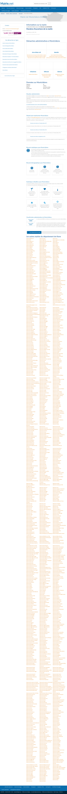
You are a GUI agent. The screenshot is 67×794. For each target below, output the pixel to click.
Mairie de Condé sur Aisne (31, 369)
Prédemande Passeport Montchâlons (56, 56)
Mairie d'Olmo (29, 588)
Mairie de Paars (56, 595)
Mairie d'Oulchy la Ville (30, 595)
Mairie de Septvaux (56, 698)
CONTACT (2, 792)
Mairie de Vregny (29, 774)
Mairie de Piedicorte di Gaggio (45, 613)
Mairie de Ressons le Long (44, 648)
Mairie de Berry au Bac (44, 284)
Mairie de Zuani (29, 781)
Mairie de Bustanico (56, 318)
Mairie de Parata (29, 599)
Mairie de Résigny (29, 648)
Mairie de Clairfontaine (44, 363)
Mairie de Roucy (29, 656)
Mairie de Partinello (30, 603)
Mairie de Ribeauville (57, 649)
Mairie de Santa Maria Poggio (58, 689)
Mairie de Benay (29, 281)
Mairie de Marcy (56, 521)
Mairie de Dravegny (56, 402)
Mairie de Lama (42, 483)
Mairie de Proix (42, 636)
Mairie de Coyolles (43, 383)
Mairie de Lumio (56, 514)
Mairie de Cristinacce (43, 387)
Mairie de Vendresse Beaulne (31, 747)
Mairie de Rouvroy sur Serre (45, 658)
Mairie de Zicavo (43, 778)
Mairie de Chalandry (56, 344)
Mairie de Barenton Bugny (58, 269)
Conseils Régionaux (17, 792)
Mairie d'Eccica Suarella (30, 405)
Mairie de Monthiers (57, 553)
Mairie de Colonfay (43, 367)
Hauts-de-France (58, 95)
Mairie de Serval (43, 705)
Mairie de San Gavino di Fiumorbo (46, 682)
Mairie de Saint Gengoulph (45, 667)
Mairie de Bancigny (30, 269)
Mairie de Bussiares (43, 318)
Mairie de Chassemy (43, 348)
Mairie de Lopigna (29, 510)
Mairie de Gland (56, 444)
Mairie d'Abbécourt (30, 238)
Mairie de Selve (29, 479)
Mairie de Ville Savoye (30, 762)
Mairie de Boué (42, 300)
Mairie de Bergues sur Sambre (45, 281)
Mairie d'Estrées (29, 413)
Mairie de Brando (43, 307)
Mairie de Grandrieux (57, 449)
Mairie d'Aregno (56, 256)
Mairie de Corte (42, 373)
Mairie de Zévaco (29, 778)
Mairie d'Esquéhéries (43, 410)
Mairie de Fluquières (30, 426)
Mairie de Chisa (29, 359)
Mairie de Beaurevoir (43, 276)
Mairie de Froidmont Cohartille (45, 437)
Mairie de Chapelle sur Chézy (58, 472)
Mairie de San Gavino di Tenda (58, 682)
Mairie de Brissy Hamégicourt (32, 313)
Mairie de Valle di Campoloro (45, 736)
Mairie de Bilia (42, 292)
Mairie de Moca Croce (30, 538)
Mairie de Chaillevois (43, 344)
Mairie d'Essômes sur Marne (58, 411)
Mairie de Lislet (56, 507)
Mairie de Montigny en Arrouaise (59, 555)
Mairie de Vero (42, 751)
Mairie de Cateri (56, 337)
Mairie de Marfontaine (30, 524)
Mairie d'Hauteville (30, 461)
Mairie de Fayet (56, 418)
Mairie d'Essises (42, 411)
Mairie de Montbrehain (57, 549)
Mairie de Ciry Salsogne (57, 361)
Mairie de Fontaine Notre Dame (46, 429)
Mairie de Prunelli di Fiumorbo (32, 639)
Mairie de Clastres (29, 364)
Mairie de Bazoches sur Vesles (45, 275)
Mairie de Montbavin (44, 549)
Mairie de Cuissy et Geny (57, 392)
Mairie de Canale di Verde (57, 325)
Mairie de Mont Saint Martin (45, 548)
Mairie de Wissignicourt (30, 777)
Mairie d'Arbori (55, 254)
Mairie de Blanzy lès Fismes (58, 294)
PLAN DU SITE (7, 792)
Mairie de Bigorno (56, 291)
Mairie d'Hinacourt (56, 461)
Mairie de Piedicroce (56, 613)
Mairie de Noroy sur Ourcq (58, 576)
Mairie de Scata (29, 697)
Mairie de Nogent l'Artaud (44, 575)
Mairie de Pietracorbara (57, 616)
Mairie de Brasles (56, 307)
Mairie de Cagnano (43, 319)
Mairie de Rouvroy (29, 658)
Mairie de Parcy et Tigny (44, 599)
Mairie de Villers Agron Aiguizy (32, 766)
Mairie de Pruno (43, 639)
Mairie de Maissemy (56, 518)
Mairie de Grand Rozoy (57, 448)
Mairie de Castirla (29, 337)
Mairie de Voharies (43, 771)
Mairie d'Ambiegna (56, 248)
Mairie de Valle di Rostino (31, 737)
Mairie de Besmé (29, 287)
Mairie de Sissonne (43, 708)
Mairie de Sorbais (29, 713)
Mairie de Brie (42, 311)
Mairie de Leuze (43, 503)
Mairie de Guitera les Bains (58, 455)
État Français (56, 792)
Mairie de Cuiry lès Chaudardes (32, 392)
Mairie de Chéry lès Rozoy (31, 354)
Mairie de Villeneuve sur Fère (31, 764)
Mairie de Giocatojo (43, 442)
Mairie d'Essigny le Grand (57, 410)
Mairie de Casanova (43, 333)
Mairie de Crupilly (43, 390)
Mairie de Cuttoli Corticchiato (58, 394)
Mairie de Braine (43, 304)
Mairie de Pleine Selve (57, 622)
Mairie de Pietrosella (30, 618)
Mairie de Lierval (29, 506)
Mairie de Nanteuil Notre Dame (45, 568)
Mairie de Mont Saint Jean (31, 548)
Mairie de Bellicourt (43, 280)
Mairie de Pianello (43, 610)
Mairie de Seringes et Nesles (58, 701)
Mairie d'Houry (29, 464)
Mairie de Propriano (56, 636)
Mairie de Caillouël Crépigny (58, 319)
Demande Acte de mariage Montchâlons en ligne (36, 56)
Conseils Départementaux (36, 792)
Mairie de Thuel (29, 495)
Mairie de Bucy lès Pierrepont (31, 317)
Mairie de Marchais (43, 521)
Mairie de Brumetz (43, 313)
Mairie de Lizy (29, 509)
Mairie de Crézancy (30, 387)
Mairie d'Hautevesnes (57, 460)
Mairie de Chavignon (57, 350)
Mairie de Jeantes (56, 467)
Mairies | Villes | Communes (11, 13)
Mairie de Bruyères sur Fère (45, 314)
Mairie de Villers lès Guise (44, 767)
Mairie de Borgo (43, 299)
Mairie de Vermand (43, 749)
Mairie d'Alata (55, 244)
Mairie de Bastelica (43, 273)
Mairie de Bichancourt (57, 290)
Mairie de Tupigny (56, 731)
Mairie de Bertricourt (43, 286)
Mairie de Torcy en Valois (31, 726)
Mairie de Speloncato (57, 716)
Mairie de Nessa (43, 570)
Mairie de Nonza (43, 576)
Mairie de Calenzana (56, 321)
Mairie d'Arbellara (43, 254)
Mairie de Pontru (56, 629)
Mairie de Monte (43, 551)
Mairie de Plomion (43, 624)
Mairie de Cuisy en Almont (31, 394)
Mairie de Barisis (56, 271)
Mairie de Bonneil (43, 298)
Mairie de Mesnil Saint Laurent (58, 533)
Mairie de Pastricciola (44, 605)
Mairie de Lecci (55, 495)
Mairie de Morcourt (30, 560)
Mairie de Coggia (56, 364)
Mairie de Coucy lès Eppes (31, 377)
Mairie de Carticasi (43, 330)
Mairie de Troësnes (43, 729)
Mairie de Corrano (56, 372)
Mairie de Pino (29, 621)
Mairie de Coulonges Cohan (45, 377)
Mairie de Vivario (56, 770)
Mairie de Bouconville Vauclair (32, 300)
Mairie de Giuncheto (30, 444)
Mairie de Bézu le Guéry (30, 290)
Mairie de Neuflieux (30, 571)
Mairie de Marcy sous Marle (31, 522)
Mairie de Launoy (43, 490)
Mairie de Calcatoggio (44, 321)
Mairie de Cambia (43, 322)
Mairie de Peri (42, 607)
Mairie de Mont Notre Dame (58, 547)
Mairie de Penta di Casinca (58, 606)
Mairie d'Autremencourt (31, 265)
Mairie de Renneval (43, 647)
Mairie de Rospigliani (57, 655)
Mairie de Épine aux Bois (44, 471)
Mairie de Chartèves (30, 348)
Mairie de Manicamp (57, 520)
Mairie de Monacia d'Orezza (31, 541)
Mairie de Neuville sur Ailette (45, 572)
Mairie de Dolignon (30, 400)
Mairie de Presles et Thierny (31, 635)
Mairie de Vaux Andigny (30, 741)
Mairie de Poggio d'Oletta (31, 625)
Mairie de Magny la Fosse (44, 518)
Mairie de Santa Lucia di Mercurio (46, 687)
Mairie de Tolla (42, 725)
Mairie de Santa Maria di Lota (31, 689)
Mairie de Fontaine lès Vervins (32, 429)
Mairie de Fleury (56, 424)
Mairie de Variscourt (30, 739)
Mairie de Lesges (56, 499)
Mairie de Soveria (43, 716)
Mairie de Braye (42, 309)
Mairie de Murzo (56, 566)
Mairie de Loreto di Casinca (58, 510)
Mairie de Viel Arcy (56, 756)
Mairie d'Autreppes (43, 265)
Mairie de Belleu (29, 280)
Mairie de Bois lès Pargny (44, 296)
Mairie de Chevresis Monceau (32, 356)
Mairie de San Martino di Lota (32, 685)
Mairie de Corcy (42, 372)
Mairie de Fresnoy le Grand (31, 436)
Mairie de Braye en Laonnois (58, 309)
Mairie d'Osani (42, 593)
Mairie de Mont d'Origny (44, 547)
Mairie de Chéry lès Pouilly (58, 353)
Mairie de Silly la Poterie (30, 706)
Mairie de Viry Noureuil (30, 770)
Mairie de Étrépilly (29, 415)
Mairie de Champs (56, 345)
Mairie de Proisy (29, 636)
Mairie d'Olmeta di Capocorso (45, 586)
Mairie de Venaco (43, 744)
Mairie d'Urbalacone (56, 732)
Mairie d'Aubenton (43, 261)
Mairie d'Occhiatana (30, 582)
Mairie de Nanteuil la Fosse (31, 568)
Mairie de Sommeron (30, 712)
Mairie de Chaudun (30, 350)
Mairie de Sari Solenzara (44, 694)
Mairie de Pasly (42, 603)
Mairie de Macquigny (30, 518)
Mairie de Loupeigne (57, 511)
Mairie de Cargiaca (56, 329)
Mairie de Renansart (30, 647)
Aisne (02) (20, 13)
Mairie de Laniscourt (43, 487)
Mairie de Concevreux (44, 368)
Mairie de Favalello (29, 418)
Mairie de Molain (56, 538)
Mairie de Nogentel (56, 575)
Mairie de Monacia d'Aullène (58, 540)
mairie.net (3, 13)
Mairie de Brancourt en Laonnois (59, 304)
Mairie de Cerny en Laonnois (45, 341)
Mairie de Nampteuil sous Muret (59, 567)
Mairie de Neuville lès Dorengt (45, 478)
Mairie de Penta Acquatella (45, 606)
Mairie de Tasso (42, 721)
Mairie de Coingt (56, 365)
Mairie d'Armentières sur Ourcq (46, 257)
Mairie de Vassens (43, 739)
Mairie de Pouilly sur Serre (44, 632)
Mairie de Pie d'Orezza (30, 613)
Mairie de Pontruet (30, 630)
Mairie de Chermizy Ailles (31, 353)
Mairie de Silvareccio (43, 706)
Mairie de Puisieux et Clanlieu (31, 640)
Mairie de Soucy (56, 714)
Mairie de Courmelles (44, 380)
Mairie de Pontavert (43, 629)
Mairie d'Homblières (57, 463)
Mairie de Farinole (43, 417)
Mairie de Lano (55, 487)
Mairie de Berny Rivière (57, 283)
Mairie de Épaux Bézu (57, 406)
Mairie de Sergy (42, 701)
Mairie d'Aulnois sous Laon (58, 264)
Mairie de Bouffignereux (57, 300)
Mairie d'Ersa (28, 410)
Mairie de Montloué (43, 559)
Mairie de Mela (29, 530)
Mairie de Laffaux (56, 480)
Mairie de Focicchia (56, 426)
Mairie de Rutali (56, 660)
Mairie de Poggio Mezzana (45, 626)
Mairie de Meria (56, 532)
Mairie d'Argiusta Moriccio (31, 257)
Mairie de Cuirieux (43, 391)
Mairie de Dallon (29, 396)
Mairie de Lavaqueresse (30, 491)
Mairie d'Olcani (29, 584)
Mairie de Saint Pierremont (58, 671)
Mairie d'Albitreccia (43, 245)
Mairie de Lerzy (42, 498)
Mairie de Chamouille (44, 345)
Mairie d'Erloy (42, 409)
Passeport (35, 8)
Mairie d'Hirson (29, 463)
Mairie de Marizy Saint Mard (45, 525)
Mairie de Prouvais (29, 637)
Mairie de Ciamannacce (57, 360)
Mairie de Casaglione (30, 332)
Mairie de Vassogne (30, 740)
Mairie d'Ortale (42, 591)
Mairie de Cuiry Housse (57, 391)
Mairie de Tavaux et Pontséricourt (32, 722)
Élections (61, 792)
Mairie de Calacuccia (30, 321)
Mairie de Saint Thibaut (30, 675)
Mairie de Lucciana (43, 513)
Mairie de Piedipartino (44, 614)
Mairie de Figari (42, 422)
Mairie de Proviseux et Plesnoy (45, 637)
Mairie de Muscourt (30, 567)
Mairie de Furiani (56, 437)
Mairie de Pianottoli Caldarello (32, 611)
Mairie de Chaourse (30, 346)
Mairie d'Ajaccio (56, 242)
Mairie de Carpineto (30, 330)
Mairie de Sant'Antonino (31, 687)
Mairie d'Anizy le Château (57, 252)
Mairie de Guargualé (56, 453)
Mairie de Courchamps (30, 380)
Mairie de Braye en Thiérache (31, 310)
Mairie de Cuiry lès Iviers (44, 392)
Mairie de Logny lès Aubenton (45, 509)
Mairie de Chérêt (56, 352)
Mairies (3, 8)
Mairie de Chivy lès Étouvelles (32, 360)
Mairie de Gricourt (29, 451)
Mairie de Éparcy (43, 406)
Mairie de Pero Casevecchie (31, 609)
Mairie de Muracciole (43, 564)
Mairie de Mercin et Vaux (44, 532)
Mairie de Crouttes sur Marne (58, 388)
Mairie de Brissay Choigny (58, 311)
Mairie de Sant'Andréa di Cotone (59, 686)
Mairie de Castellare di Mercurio (46, 334)
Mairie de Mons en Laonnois (31, 547)
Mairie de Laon (29, 488)
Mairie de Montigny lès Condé (32, 557)
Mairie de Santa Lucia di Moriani (59, 687)
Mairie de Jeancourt (43, 467)
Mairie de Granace (43, 448)
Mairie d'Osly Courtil (57, 593)
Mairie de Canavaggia (44, 326)
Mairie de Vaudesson (57, 740)
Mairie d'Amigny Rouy (30, 250)
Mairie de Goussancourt (57, 445)
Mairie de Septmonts (44, 698)
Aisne (48, 95)
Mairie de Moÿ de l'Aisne (31, 564)
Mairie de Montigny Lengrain (58, 556)
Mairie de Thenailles (43, 724)
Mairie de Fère (42, 474)
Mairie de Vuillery (43, 774)
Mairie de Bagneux (43, 268)
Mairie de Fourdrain (56, 432)
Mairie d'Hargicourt (43, 459)
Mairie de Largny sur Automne (58, 488)
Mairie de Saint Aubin (30, 663)
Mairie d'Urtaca (42, 733)
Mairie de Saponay (56, 693)
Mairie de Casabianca (57, 330)
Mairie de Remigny (56, 645)
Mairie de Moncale (56, 541)
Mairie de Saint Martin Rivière (58, 668)
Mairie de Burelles (29, 318)
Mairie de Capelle (43, 472)
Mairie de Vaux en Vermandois (45, 741)
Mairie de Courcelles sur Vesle (58, 379)
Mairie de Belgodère (30, 279)
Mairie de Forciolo (56, 430)
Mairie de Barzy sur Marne (58, 272)
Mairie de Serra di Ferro (57, 702)
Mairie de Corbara (56, 371)
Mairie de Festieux (43, 421)
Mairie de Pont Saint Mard (31, 629)
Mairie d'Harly (55, 459)
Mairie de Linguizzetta (44, 507)
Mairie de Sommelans (57, 710)
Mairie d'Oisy (55, 583)
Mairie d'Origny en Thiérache (58, 590)
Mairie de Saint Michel (30, 670)
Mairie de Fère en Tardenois (58, 419)
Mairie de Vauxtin (56, 743)
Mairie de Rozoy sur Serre (31, 660)
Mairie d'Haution (43, 461)
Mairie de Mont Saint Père (58, 548)
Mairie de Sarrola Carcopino (58, 694)
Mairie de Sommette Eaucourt (45, 712)
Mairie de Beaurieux (56, 276)
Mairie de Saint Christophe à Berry (59, 663)
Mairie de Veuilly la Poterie (45, 754)
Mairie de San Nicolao (44, 685)
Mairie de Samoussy (56, 678)
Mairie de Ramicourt (57, 643)
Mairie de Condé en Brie (57, 368)
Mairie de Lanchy (56, 483)
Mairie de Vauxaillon (57, 741)
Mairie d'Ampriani (43, 250)
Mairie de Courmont (57, 380)
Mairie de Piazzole (56, 611)
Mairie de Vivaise (43, 770)
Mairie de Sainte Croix (57, 675)
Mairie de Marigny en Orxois (31, 525)
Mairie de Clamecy (56, 363)
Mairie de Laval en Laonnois (58, 490)
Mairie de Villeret (56, 764)
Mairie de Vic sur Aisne (57, 755)
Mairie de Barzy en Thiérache (45, 272)
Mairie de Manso (29, 521)
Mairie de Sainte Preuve (57, 676)
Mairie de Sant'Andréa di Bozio (45, 686)
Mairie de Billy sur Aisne (57, 292)
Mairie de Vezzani (43, 755)
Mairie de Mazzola (56, 529)
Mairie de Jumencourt (57, 468)
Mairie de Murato (56, 564)
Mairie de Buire (42, 317)
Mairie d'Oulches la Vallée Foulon (59, 594)
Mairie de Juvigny (56, 469)
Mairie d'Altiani (29, 248)
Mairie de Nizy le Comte (44, 574)
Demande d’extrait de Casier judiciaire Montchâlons (56, 57)
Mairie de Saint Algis (56, 662)
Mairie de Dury (42, 403)
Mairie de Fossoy (43, 432)
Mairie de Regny (56, 644)
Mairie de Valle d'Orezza (30, 736)
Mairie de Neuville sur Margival (58, 572)
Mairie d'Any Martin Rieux (58, 253)
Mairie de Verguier (43, 495)
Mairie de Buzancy (29, 319)
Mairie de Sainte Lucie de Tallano (46, 676)
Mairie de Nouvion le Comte (45, 578)
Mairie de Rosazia (43, 655)
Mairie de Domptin (56, 400)
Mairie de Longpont (56, 509)
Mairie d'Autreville (56, 265)
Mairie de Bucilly (29, 315)
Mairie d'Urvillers (56, 733)
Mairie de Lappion (43, 488)
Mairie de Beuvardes (57, 288)
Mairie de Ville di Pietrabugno (58, 760)
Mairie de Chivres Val (57, 359)
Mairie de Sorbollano (57, 713)
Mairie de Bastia (29, 275)
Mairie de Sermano (30, 702)
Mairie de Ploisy (29, 624)
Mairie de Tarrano (56, 720)
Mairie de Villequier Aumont (45, 764)
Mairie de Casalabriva (44, 332)
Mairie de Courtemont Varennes (32, 382)
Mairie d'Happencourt (44, 457)
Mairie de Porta (56, 478)
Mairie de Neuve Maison (57, 571)
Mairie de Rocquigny (30, 652)
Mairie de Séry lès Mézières (58, 705)
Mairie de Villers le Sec (30, 767)
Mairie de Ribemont (30, 651)
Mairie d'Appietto (29, 254)
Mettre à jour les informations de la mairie (33, 34)
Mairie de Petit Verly (43, 609)
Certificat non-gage (6, 10)
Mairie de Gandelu (43, 438)
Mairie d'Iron (55, 464)
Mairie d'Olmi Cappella (44, 587)
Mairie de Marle (29, 526)
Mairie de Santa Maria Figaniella (46, 689)
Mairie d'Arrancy (56, 257)
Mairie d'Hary (42, 460)
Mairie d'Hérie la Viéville (57, 492)
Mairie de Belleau (43, 279)
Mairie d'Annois (29, 253)
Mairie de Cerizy (29, 341)
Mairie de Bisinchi (43, 294)
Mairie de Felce (29, 419)
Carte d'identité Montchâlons (56, 55)
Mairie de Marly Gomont (44, 526)
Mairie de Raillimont (43, 643)
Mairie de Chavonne (43, 352)
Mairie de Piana (29, 610)
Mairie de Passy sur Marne (31, 605)
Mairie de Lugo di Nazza (44, 514)
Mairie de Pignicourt (43, 620)
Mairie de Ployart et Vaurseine (58, 624)
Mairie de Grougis (56, 452)
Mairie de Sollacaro (43, 710)
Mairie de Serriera (56, 703)
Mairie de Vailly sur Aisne (44, 735)
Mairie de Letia (42, 501)
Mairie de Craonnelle (57, 384)
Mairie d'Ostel (29, 594)
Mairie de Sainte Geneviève (31, 676)
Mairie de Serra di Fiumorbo (31, 703)
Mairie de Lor (42, 510)
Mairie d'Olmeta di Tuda (57, 586)
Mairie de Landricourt (30, 487)
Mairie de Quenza (56, 640)
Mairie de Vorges (29, 772)
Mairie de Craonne (43, 384)
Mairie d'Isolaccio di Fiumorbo (32, 465)
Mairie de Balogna (56, 268)
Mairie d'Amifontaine (57, 249)
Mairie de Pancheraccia (30, 598)
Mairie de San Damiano (44, 679)
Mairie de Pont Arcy (56, 628)
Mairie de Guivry (29, 456)
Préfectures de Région (26, 792)
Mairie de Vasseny (56, 739)
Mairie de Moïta (43, 538)
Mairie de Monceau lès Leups (58, 543)
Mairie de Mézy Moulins (57, 536)
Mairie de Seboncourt (57, 697)
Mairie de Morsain (29, 561)
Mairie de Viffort (56, 758)
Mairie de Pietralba (30, 617)
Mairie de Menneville (57, 530)
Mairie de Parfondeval (57, 599)
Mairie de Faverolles (43, 418)
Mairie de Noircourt (30, 576)
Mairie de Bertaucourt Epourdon (59, 284)
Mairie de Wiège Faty (43, 775)
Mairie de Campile (56, 323)
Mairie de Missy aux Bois (31, 537)
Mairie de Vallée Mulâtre (57, 479)
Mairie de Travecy (43, 728)
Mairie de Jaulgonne (30, 467)
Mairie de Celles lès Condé (31, 340)
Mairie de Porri (55, 630)
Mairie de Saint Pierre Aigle (31, 671)
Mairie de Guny (42, 456)
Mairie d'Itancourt (43, 465)
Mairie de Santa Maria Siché (31, 690)
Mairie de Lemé (42, 497)
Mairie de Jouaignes (43, 468)
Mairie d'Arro (28, 258)
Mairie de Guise (42, 455)
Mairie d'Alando (43, 244)
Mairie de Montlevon (30, 559)
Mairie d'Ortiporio (56, 591)
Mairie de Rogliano (56, 652)
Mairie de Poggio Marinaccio (31, 626)
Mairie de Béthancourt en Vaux (32, 288)
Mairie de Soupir (29, 716)
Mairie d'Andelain (29, 252)
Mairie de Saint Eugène (57, 664)
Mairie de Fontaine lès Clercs (58, 428)
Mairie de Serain (43, 699)
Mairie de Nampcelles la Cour (45, 567)
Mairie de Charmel (43, 492)
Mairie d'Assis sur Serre (30, 260)
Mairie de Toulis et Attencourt (45, 726)
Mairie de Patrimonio (57, 605)
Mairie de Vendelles (56, 744)
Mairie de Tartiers (29, 721)
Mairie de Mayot (43, 529)
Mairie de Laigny (29, 483)
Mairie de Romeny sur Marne (45, 653)
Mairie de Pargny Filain (57, 601)
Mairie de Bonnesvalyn (57, 298)
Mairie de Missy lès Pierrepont (45, 537)
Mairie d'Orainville (29, 590)
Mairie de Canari (29, 326)
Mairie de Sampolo (30, 679)
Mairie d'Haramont (56, 457)
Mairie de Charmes (56, 346)
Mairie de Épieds (29, 407)
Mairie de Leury (29, 503)
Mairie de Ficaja (56, 421)
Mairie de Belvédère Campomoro (59, 280)
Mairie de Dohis (56, 399)
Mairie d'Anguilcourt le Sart (45, 252)
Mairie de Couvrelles (57, 382)
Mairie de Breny (29, 311)
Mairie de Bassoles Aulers (31, 273)
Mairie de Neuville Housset (31, 478)
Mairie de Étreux (43, 415)
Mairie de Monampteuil (44, 541)
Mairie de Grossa (29, 452)
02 (53, 106)
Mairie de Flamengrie (44, 475)
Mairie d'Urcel (29, 733)
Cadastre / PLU (46, 8)
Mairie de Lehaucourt (30, 497)
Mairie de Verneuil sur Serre (31, 751)
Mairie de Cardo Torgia (30, 329)
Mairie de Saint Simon (57, 674)
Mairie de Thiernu (29, 725)
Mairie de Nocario (56, 574)
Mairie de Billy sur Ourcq (31, 294)
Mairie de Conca (29, 368)
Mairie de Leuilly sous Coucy (58, 501)
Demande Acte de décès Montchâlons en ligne (36, 57)
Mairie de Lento (29, 498)
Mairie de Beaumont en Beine (32, 276)
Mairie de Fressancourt (44, 436)
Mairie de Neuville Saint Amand (32, 572)
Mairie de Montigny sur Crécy (58, 557)
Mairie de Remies (43, 645)
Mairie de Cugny (29, 391)
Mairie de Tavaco (56, 721)
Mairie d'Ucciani (29, 732)
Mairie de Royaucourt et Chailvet (59, 658)
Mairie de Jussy (42, 469)
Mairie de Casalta (56, 332)
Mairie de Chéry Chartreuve (45, 353)
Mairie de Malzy (43, 520)
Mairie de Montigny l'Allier (31, 556)
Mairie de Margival (43, 524)
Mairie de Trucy (29, 731)
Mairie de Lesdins (43, 499)
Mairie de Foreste (29, 432)
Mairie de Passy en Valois (57, 603)
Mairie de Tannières (43, 720)
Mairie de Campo (43, 325)
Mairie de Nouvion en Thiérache (32, 494)
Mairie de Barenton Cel (30, 271)
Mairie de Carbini (29, 327)
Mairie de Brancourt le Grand (31, 307)
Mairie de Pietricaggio (57, 617)
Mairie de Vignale (43, 759)
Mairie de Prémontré (43, 633)
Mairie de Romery (56, 653)
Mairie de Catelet (29, 492)
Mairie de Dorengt (29, 402)
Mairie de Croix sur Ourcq (31, 474)
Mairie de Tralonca (29, 728)
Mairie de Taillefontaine (44, 718)
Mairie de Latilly (29, 490)
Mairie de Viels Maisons (30, 758)
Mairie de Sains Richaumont (45, 662)
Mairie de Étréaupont (44, 414)
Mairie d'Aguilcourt (30, 241)
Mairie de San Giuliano (44, 683)
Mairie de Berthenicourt (30, 286)
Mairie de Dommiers (43, 400)
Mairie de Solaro (29, 710)
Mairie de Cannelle (56, 326)
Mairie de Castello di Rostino (58, 334)
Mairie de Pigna (29, 620)
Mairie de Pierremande (57, 614)
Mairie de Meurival (29, 536)
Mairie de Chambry (30, 345)
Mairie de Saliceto (43, 678)
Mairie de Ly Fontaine (57, 515)
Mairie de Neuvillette (30, 574)
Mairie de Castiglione (43, 336)
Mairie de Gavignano (30, 440)
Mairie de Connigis (29, 371)
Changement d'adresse (26, 10)
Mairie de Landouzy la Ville (58, 484)
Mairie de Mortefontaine (57, 561)
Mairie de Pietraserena (44, 617)
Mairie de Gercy (42, 440)
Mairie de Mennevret (30, 532)
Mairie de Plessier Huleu (44, 494)
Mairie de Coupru (56, 377)
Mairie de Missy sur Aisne (57, 537)
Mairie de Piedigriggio (30, 614)
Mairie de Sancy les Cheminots (58, 685)
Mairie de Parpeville (56, 602)
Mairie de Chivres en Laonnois (45, 359)
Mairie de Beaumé (56, 275)
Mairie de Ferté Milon (30, 475)
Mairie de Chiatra (29, 357)
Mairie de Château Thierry (58, 348)
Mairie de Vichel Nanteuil (31, 756)
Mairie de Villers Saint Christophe (59, 767)
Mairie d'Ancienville (56, 250)
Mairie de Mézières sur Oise (45, 536)
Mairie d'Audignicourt (44, 263)
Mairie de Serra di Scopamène (45, 703)
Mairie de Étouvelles (30, 414)
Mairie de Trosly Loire (57, 729)
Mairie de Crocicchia (30, 388)
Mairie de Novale (43, 579)
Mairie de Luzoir (43, 515)
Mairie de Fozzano (29, 433)
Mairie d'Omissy (56, 588)
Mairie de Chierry (43, 357)
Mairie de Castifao (29, 336)
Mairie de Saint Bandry (44, 663)
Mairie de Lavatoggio (44, 491)
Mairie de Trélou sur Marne (31, 729)
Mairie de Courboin (43, 379)
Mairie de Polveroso (30, 628)
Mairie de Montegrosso (57, 551)
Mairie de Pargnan (43, 601)
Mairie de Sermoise (43, 702)
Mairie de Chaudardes (57, 349)
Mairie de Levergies (56, 503)
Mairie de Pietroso (43, 618)
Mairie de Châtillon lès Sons (31, 349)
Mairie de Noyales (29, 580)
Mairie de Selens (29, 698)
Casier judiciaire (15, 10)
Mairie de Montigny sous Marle (45, 557)
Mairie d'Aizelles (29, 242)
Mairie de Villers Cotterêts (44, 766)
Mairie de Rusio (42, 660)
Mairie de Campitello (30, 325)
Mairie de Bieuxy (29, 291)
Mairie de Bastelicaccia (57, 273)
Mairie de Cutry (42, 394)
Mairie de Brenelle (56, 310)
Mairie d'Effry (42, 405)
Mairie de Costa (56, 373)
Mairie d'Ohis (28, 583)
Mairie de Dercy (42, 398)
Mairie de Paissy (29, 597)
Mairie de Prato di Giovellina (58, 632)
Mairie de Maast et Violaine (31, 517)
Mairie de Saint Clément (30, 664)
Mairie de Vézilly (29, 755)
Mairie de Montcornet (30, 551)
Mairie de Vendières (56, 745)
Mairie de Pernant (56, 607)
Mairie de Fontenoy (43, 430)
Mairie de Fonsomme (44, 428)
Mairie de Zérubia (56, 777)
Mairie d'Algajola (29, 246)
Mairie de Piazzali (43, 611)
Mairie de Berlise (29, 283)
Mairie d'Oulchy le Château (45, 595)
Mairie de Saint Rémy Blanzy (45, 674)
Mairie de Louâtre (43, 511)
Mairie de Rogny (29, 653)
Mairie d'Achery (42, 238)
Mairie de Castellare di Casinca (32, 334)
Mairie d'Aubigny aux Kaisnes (58, 261)
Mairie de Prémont (30, 633)
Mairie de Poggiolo (56, 626)
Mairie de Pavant (29, 606)
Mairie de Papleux (56, 598)
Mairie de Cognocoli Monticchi (32, 365)
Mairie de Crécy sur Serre (44, 386)
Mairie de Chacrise (29, 344)
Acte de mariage (19, 8)
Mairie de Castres (43, 337)
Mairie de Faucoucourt (57, 417)
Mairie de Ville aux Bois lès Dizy (32, 480)
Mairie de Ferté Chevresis (57, 474)
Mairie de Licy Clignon (57, 505)
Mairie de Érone (56, 409)
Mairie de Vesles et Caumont (58, 752)
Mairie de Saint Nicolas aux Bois (46, 670)
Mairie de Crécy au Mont (31, 386)
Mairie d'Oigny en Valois (44, 583)
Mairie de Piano (56, 610)
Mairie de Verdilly (29, 749)
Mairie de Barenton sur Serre (45, 271)
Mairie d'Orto (28, 593)
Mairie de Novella (56, 579)
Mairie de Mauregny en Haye (58, 528)
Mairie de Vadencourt (30, 735)
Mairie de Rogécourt (43, 652)
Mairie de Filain (56, 422)
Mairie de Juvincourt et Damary (32, 471)
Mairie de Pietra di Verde (44, 616)
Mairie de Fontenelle (30, 430)
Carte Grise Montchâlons (46, 74)
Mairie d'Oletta (42, 584)
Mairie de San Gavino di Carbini (32, 682)
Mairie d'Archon (29, 256)
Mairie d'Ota (42, 594)
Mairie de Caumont (43, 338)
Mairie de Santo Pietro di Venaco (46, 693)
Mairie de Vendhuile (43, 745)
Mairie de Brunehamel (57, 313)
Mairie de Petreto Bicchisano (58, 609)
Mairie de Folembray (30, 428)
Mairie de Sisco (29, 708)
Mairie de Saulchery (43, 695)
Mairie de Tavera (43, 722)
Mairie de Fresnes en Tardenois (58, 434)
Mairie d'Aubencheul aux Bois (32, 261)
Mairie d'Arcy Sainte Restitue (45, 256)
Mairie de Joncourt (29, 468)
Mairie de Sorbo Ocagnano (45, 713)
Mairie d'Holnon (43, 463)
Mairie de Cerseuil (29, 342)
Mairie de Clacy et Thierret (31, 363)
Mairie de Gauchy (56, 438)
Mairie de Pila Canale (57, 620)
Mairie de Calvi (29, 322)
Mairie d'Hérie (55, 475)
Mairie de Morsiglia (43, 561)
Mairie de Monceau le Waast (45, 543)
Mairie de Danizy (29, 398)
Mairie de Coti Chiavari (30, 375)
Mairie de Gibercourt (30, 442)
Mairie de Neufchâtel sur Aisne (58, 570)
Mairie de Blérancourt (30, 295)
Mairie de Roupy (56, 656)
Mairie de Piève (56, 618)
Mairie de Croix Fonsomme (45, 388)
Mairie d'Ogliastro (43, 582)
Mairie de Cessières (56, 342)
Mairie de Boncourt (56, 296)
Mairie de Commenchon (57, 367)
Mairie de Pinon (43, 621)
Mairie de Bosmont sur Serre (58, 299)
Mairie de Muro (42, 566)
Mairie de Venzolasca (44, 748)
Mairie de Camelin (56, 322)
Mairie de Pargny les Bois (44, 602)
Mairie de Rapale (43, 644)
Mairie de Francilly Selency (45, 433)
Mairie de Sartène (29, 695)
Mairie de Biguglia (29, 292)
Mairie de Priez (42, 635)
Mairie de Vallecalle (43, 737)
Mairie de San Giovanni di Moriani (32, 683)
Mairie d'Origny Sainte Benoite (32, 591)
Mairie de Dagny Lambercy (58, 395)
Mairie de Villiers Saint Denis (45, 768)
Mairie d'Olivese (56, 584)
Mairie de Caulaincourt (30, 338)
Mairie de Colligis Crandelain (31, 367)
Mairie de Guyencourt (57, 456)
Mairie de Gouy (29, 448)
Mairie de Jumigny (29, 469)
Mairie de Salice (29, 678)
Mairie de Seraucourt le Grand (58, 699)
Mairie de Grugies (29, 453)
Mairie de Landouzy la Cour (45, 484)
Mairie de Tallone (29, 720)
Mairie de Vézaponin (57, 754)
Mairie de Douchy (43, 402)
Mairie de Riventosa (43, 651)
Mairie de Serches (29, 701)
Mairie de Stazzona (30, 717)
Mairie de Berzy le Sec (57, 286)
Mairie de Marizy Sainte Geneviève (59, 525)
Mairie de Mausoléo (30, 529)
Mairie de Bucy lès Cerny (57, 315)
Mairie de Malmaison (30, 476)
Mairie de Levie (29, 505)
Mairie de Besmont (43, 287)
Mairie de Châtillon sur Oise (45, 349)
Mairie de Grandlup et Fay (44, 449)
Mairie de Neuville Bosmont (45, 476)
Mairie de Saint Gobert (30, 668)
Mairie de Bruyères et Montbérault (33, 314)
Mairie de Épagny (29, 406)
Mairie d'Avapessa (29, 267)
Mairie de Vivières (29, 771)
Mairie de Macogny (56, 517)
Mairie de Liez (55, 506)
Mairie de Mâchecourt (44, 517)
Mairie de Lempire (56, 497)
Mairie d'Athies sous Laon (44, 260)
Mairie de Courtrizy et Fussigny (45, 382)
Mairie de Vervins (29, 752)
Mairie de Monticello (43, 555)
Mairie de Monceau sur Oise (31, 545)
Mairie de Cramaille (30, 384)
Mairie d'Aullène (43, 264)
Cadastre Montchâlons (33, 74)
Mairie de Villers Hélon (57, 766)
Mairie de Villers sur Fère (31, 768)
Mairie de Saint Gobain (57, 667)
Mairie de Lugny (29, 514)
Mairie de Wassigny (56, 774)
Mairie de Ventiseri (29, 748)
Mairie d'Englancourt (57, 405)
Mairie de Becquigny (57, 277)
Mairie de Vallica (56, 737)
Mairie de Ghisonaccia (44, 441)
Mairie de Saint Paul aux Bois (58, 670)
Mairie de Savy (55, 695)
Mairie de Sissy (55, 708)
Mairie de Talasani (56, 718)
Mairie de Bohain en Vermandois (32, 296)
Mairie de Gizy (42, 444)
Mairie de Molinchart (30, 540)
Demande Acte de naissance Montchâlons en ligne (36, 55)
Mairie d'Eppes (42, 407)
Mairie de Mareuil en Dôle (57, 522)
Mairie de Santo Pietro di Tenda (32, 693)
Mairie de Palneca (56, 597)
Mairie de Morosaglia (57, 560)
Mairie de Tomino (56, 725)
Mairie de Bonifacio (30, 298)
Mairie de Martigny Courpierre (32, 528)
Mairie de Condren (56, 369)
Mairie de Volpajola (56, 771)
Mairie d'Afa (28, 240)
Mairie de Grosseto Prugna (45, 452)
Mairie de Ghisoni (56, 441)
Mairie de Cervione (43, 342)
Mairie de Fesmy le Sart (30, 421)
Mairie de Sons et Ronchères (58, 712)
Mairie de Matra (43, 528)
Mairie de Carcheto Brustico (58, 327)
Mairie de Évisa (29, 417)
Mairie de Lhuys (43, 505)
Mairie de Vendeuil (29, 745)
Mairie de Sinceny (56, 706)
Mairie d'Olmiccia (56, 587)
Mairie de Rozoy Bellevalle (58, 659)
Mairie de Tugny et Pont (44, 731)
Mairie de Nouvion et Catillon (31, 578)
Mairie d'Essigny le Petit (30, 411)
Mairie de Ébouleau (56, 403)
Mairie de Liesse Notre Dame (45, 506)
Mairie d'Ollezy (29, 586)
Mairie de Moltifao (43, 540)
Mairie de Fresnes (43, 434)
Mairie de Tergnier (56, 722)
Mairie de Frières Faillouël (57, 436)
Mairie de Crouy (29, 390)
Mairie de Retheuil (56, 648)
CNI (40, 8)
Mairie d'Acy (55, 238)
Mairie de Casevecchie (57, 333)
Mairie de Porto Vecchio (30, 632)
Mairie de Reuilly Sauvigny (31, 649)
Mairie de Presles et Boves (58, 633)
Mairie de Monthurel (30, 555)
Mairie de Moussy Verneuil (58, 563)
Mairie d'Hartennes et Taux (31, 460)
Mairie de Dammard (43, 396)
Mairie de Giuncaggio (57, 442)
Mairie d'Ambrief (43, 249)
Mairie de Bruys (56, 314)
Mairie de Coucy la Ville (44, 375)
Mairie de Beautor (29, 277)
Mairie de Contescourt (44, 371)
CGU (12, 792)
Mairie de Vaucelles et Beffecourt (46, 740)
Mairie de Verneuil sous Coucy (58, 749)
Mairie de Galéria (29, 438)
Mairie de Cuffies (56, 390)
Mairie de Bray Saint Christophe (32, 309)
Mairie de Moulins (43, 563)
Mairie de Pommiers (43, 628)
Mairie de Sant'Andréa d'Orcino (32, 686)
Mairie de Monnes (56, 545)
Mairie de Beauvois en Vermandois (46, 277)
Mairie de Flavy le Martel (44, 424)
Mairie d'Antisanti (43, 253)
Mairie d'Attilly (55, 260)
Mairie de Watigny (29, 775)
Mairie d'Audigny (56, 263)
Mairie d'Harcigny (29, 459)
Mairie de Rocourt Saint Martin (58, 651)
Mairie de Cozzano (56, 383)
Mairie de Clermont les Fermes (45, 364)
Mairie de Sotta (42, 714)
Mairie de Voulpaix (43, 772)
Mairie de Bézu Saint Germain (45, 290)
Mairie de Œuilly (43, 781)
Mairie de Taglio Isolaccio (31, 718)
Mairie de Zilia (29, 779)
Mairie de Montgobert (57, 552)
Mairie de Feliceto (43, 419)
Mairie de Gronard (56, 451)
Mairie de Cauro (56, 338)
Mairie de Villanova (30, 760)
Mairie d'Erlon (29, 409)
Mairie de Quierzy (43, 641)
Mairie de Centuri (56, 340)
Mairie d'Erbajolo (56, 407)
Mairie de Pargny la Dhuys (31, 602)
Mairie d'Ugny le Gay (43, 732)
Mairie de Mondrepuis (44, 545)
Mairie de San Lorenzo (57, 683)
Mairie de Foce (42, 426)
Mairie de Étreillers (56, 414)
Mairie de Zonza (43, 779)
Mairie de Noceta (29, 575)
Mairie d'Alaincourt (30, 244)
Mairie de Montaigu (30, 549)
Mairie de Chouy (43, 360)
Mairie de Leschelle (30, 499)
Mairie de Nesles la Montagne (32, 570)
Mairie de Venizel (56, 747)
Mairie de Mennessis (43, 530)
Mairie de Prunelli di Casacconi (58, 637)
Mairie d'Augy (29, 264)
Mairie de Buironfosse (57, 317)
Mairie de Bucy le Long (44, 315)
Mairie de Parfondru (30, 601)
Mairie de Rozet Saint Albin (31, 659)
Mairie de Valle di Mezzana (58, 736)
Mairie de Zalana (43, 777)
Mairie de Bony (29, 299)
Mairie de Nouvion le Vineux (58, 578)
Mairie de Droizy (29, 403)
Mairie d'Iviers (55, 465)
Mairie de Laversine (56, 491)
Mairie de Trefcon (56, 728)
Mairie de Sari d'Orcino (30, 694)
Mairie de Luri (29, 515)
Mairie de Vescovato (43, 752)
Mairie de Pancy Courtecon (45, 598)
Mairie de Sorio (29, 714)
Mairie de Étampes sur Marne (45, 413)
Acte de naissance (11, 8)
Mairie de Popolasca (43, 630)
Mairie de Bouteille (29, 472)
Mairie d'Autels (55, 498)
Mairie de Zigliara (56, 778)
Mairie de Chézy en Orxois (44, 356)
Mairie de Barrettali (30, 272)
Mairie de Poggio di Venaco (58, 625)
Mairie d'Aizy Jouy (43, 242)
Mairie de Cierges (29, 361)
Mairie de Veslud (29, 754)
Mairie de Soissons (43, 709)
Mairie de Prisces (56, 635)
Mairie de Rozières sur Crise (45, 659)
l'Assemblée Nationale (35, 117)
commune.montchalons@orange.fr (12, 28)
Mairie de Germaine (30, 441)
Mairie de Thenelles (56, 724)
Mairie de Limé (29, 507)
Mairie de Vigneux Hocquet (58, 759)
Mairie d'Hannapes (30, 457)
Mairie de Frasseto (29, 434)
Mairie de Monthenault (44, 553)
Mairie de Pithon (43, 622)
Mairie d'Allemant (43, 246)
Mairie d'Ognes (56, 582)
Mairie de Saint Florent (30, 667)
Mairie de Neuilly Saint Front (45, 571)
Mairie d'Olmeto (29, 587)
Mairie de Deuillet (56, 398)
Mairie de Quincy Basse (57, 641)
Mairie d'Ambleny (29, 249)
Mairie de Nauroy (56, 568)
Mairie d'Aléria (55, 245)
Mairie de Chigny (56, 357)
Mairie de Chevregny (57, 354)
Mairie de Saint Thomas (44, 675)
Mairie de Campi (43, 323)
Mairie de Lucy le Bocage (57, 513)
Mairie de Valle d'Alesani (57, 735)
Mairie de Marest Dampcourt (45, 522)
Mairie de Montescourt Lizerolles (32, 552)
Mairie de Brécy (42, 310)
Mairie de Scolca (43, 697)
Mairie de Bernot (43, 283)
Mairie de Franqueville (57, 433)
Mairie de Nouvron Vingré (31, 579)
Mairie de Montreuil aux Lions (58, 559)
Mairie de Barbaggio (43, 269)
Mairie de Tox (55, 726)
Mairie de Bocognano (57, 295)
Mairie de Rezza (42, 649)
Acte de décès (28, 8)
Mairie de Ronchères (30, 655)
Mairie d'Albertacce (30, 245)
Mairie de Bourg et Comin (44, 302)
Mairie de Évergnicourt (57, 415)
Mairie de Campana (30, 323)
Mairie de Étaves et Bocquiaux (58, 413)
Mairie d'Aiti (55, 241)
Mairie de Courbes (29, 379)
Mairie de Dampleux (56, 396)
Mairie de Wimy (56, 775)
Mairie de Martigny (56, 526)
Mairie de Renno (56, 647)
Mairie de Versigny (56, 751)
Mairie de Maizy (29, 520)
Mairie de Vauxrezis (43, 743)
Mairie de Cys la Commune (31, 395)
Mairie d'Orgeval (43, 590)
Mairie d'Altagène (56, 246)
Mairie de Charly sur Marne (45, 346)
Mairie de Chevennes (44, 354)
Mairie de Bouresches (30, 302)
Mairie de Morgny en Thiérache (45, 560)
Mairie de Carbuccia (43, 327)
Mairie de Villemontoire (44, 762)
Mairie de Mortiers (29, 563)
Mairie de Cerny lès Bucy (57, 341)
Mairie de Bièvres (43, 291)
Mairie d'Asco (55, 258)
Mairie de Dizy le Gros (44, 399)
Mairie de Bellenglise (57, 279)
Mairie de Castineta (56, 336)
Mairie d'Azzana (29, 268)
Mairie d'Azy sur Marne (57, 267)
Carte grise (53, 8)
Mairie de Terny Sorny (30, 724)
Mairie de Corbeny (29, 372)
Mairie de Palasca (43, 597)
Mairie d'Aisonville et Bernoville (45, 241)
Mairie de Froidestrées (30, 437)
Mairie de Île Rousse (56, 471)
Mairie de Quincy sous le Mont (32, 643)
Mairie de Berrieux (29, 284)
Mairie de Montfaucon (44, 552)
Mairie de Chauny (43, 350)
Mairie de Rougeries (43, 656)
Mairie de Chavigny (30, 352)
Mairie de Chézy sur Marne (58, 356)
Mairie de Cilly (42, 361)
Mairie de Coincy (43, 365)
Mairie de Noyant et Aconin (45, 580)
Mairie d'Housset (43, 464)
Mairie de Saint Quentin (30, 674)
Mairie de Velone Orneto (31, 744)
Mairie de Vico (42, 756)
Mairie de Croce (56, 387)
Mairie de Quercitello (30, 641)
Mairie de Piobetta (56, 621)
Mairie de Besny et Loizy (57, 287)
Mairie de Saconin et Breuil (31, 662)
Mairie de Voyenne (56, 772)
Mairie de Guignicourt (30, 455)
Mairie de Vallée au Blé (44, 479)
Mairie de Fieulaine (30, 422)
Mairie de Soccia (29, 709)
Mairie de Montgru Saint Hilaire (32, 553)
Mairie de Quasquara (44, 640)
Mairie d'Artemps (43, 258)
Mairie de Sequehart (30, 699)
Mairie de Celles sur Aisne (44, 340)
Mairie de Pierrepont (30, 616)
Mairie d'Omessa (43, 588)
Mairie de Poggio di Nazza (44, 625)
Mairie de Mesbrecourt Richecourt (46, 533)
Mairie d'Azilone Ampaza (44, 267)
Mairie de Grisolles (43, 451)
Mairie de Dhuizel (29, 399)
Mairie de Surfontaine (44, 717)
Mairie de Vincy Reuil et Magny (58, 768)
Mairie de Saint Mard (43, 668)
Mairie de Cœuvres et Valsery (45, 395)
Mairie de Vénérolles (43, 747)
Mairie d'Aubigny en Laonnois (32, 263)
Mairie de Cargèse (43, 329)
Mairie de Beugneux (43, 288)
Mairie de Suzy (55, 717)
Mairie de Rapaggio (30, 644)
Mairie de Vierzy (43, 758)
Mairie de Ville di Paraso (44, 760)
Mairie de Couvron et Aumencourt (32, 383)
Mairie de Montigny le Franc (45, 556)
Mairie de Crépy (56, 386)
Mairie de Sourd (56, 494)
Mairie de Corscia (29, 373)
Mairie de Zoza (55, 779)
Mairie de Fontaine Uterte (58, 429)
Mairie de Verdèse (56, 748)
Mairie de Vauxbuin (30, 743)
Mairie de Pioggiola (30, 622)
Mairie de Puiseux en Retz (58, 639)
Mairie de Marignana (57, 524)
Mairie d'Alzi (42, 248)
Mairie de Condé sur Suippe (45, 369)
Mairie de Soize (56, 709)
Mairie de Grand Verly (30, 449)
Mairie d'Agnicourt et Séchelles (58, 240)
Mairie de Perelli (29, 607)
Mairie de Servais (29, 705)
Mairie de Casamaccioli (30, 333)
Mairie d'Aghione (43, 240)
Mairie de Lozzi (29, 513)
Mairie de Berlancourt (57, 281)
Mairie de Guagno (43, 453)
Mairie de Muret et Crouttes (31, 566)
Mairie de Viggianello (30, 759)
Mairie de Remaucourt (30, 645)
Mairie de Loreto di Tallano (31, 511)
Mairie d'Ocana (56, 580)
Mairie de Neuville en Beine (58, 476)
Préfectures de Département (47, 792)
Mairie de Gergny (56, 440)
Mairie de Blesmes (43, 295)
